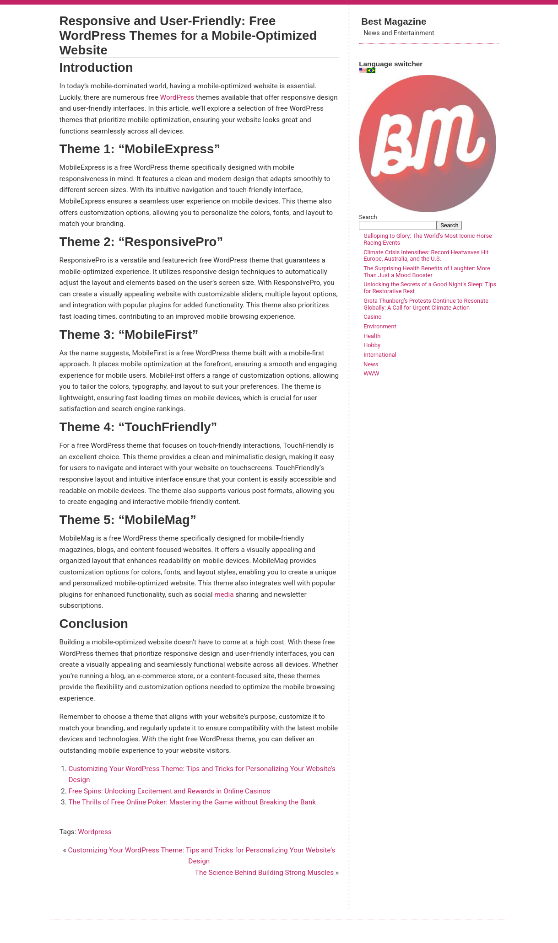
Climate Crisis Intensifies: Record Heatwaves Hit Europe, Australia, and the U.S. (425, 256)
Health (371, 335)
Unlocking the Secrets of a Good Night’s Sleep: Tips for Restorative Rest (429, 288)
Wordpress (95, 832)
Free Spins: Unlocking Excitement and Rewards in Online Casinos (170, 791)
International (379, 354)
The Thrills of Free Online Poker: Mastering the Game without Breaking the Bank (192, 802)
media (223, 594)
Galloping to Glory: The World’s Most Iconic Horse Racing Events (427, 239)
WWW (371, 373)
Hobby (371, 345)
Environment (379, 326)
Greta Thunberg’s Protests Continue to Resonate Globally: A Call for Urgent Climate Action (425, 304)
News (370, 364)
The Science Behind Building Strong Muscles (264, 872)
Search (368, 217)
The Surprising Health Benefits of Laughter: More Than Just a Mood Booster (426, 272)
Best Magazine (393, 21)
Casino (372, 316)
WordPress (177, 97)
